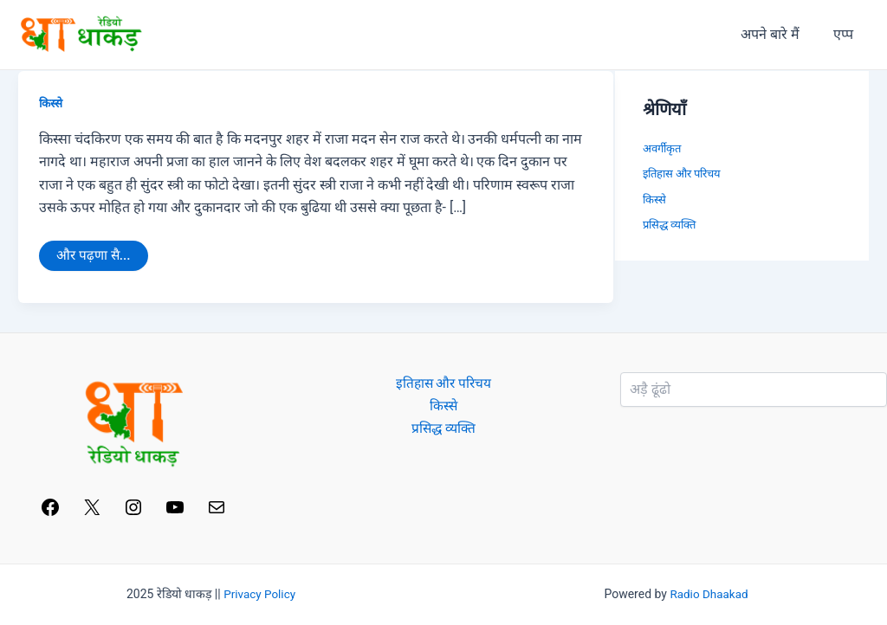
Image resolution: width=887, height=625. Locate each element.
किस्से (51, 103)
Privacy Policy (260, 594)
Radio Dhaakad (709, 594)
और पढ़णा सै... (94, 252)
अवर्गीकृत (662, 148)
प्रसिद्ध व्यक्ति (669, 224)
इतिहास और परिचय (682, 173)
